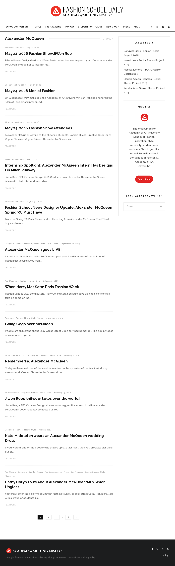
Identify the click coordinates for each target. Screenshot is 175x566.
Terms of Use (73, 557)
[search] (161, 207)
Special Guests (38, 244)
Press (126, 27)
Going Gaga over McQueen (29, 324)
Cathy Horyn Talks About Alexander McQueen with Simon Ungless (55, 484)
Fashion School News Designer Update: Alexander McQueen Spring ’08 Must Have (58, 209)
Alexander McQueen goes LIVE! (33, 249)
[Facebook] (146, 27)
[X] (152, 27)
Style (38, 27)
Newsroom (112, 27)
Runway (69, 27)
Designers (9, 244)
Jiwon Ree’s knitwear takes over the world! (42, 398)
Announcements (12, 355)
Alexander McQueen (14, 48)
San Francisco (77, 472)
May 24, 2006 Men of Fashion (30, 91)
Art (6, 281)
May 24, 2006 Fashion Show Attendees (38, 128)
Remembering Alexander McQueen (36, 361)
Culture (25, 355)
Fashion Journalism (53, 472)
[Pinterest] (163, 27)
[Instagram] (157, 27)
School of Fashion (17, 27)
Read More (10, 72)
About (137, 27)
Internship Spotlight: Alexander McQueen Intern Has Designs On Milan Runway (59, 167)
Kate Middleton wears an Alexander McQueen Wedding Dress (54, 438)
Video (55, 244)
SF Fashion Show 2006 (15, 85)
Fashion (19, 244)
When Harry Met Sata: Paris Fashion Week (42, 287)
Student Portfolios (90, 27)
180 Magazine (53, 27)
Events (32, 472)
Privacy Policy (89, 557)
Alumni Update (12, 392)
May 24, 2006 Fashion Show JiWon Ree (38, 53)
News (27, 244)
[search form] (141, 207)
